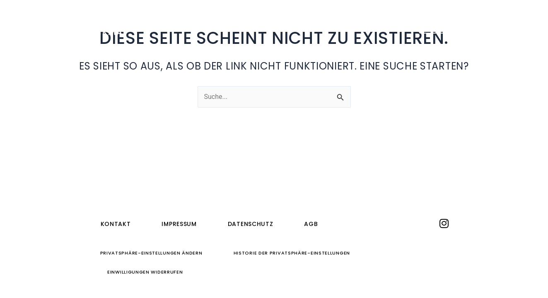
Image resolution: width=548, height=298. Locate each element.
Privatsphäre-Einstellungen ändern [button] (151, 253)
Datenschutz (250, 224)
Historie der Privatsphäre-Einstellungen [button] (292, 253)
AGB (311, 224)
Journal (386, 24)
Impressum (179, 224)
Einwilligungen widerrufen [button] (145, 272)
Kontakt (116, 224)
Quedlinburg (323, 24)
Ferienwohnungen (239, 24)
